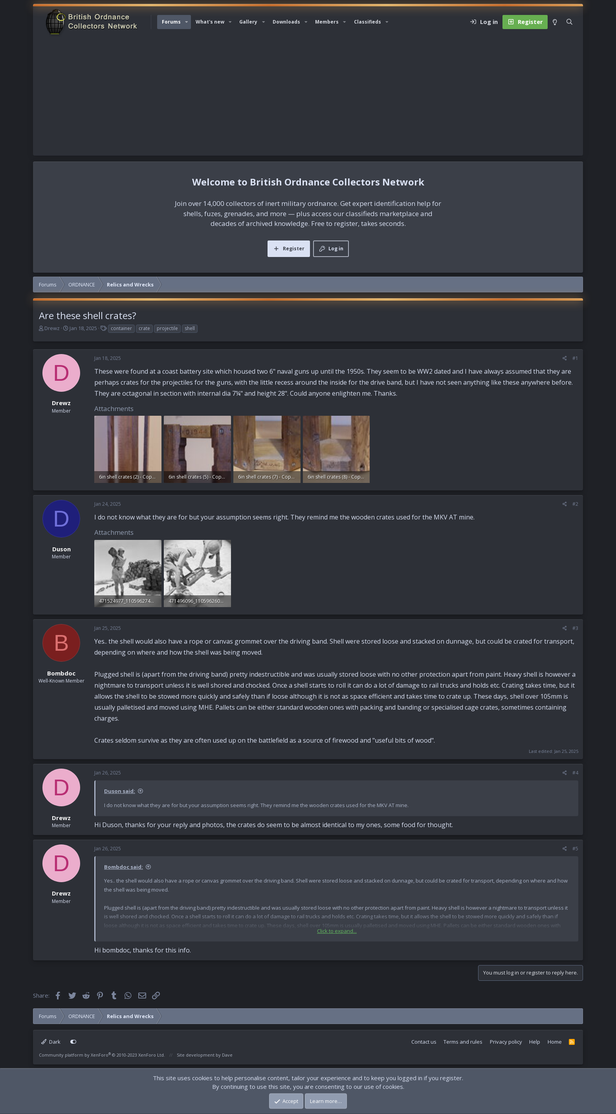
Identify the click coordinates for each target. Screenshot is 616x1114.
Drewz (52, 328)
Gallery (248, 21)
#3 (575, 628)
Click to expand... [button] (337, 930)
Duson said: (119, 791)
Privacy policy (506, 1041)
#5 (575, 848)
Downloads (286, 21)
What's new (210, 21)
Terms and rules (463, 1041)
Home (555, 1041)
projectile (167, 328)
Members (327, 21)
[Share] (565, 358)
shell (190, 328)
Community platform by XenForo (102, 1055)
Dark (50, 1041)
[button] (186, 22)
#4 (575, 772)
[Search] (569, 22)
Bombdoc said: (123, 866)
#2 (575, 504)
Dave (227, 1055)
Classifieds (367, 21)
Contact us (423, 1041)
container (121, 328)
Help (534, 1041)
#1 (575, 358)
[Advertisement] (308, 97)
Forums (171, 21)
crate (144, 328)
